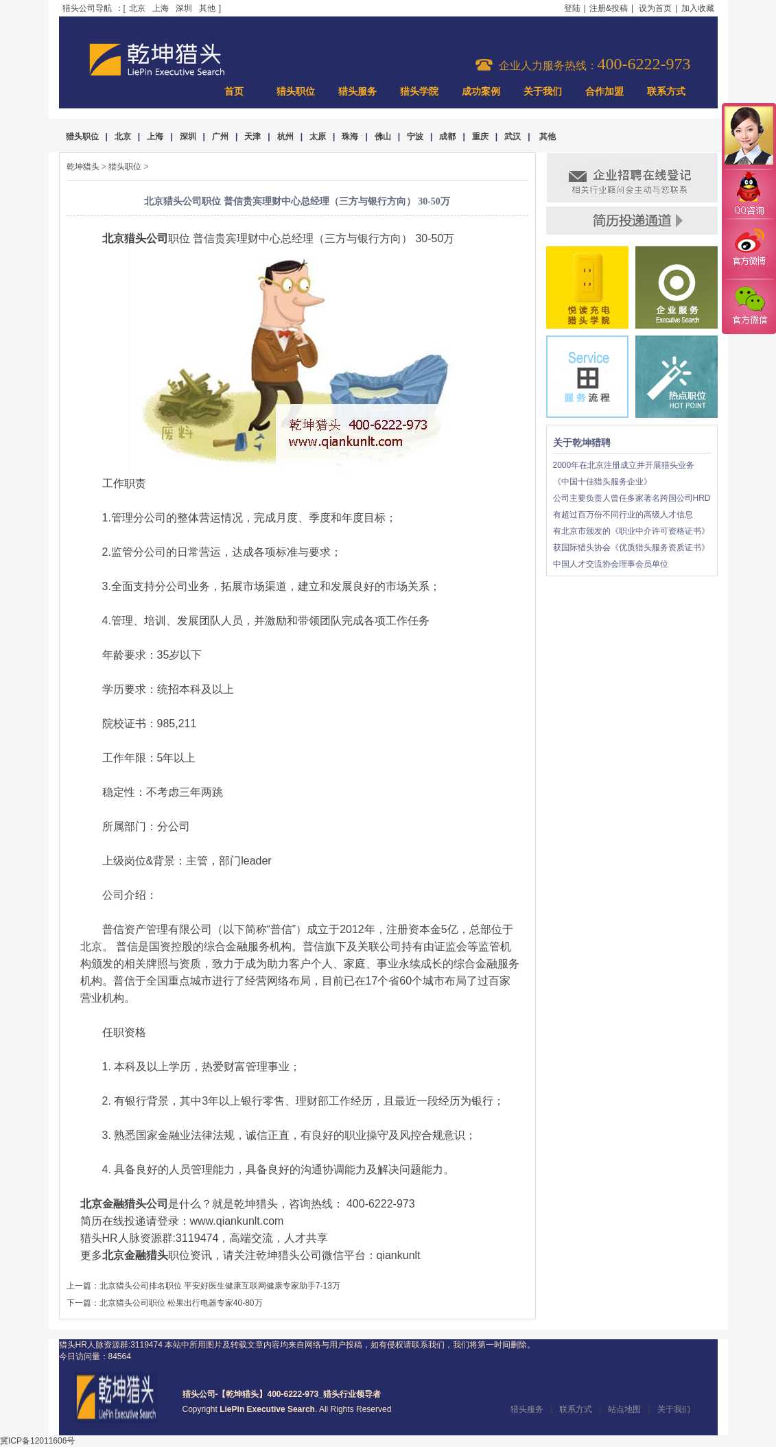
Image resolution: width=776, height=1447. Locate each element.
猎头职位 (296, 91)
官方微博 (748, 249)
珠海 (350, 136)
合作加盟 (604, 91)
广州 (220, 136)
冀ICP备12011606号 (37, 1441)
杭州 (285, 136)
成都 (447, 136)
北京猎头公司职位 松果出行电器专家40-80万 (181, 1303)
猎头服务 (357, 91)
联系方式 (666, 91)
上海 (160, 8)
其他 (207, 8)
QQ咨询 (748, 194)
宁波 (415, 136)
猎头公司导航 (87, 8)
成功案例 (481, 91)
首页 (234, 91)
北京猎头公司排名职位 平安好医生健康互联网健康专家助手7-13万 (219, 1286)
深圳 (184, 8)
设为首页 (655, 8)
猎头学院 (419, 91)
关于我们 (543, 91)
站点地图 (624, 1409)
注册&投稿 (608, 8)
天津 (252, 136)
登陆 (572, 8)
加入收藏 (697, 8)
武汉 (512, 136)
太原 (317, 136)
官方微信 (748, 306)
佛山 (383, 136)
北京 (137, 8)
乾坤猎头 (83, 167)
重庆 (480, 136)
